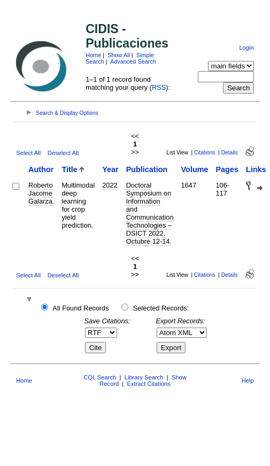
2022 (109, 185)
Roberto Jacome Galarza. (41, 193)
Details (229, 153)
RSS (159, 87)
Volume (195, 169)
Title (69, 169)
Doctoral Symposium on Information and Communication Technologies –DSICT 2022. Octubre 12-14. (150, 213)
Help (248, 380)
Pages (227, 169)
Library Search (144, 377)
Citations (204, 153)
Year (110, 169)
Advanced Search (133, 61)
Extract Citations (148, 383)
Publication (147, 169)
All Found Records (80, 308)
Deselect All (63, 153)
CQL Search (99, 377)
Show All (118, 55)
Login (246, 47)
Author (40, 169)
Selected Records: (161, 308)
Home (93, 55)
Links (256, 169)
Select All (28, 153)
